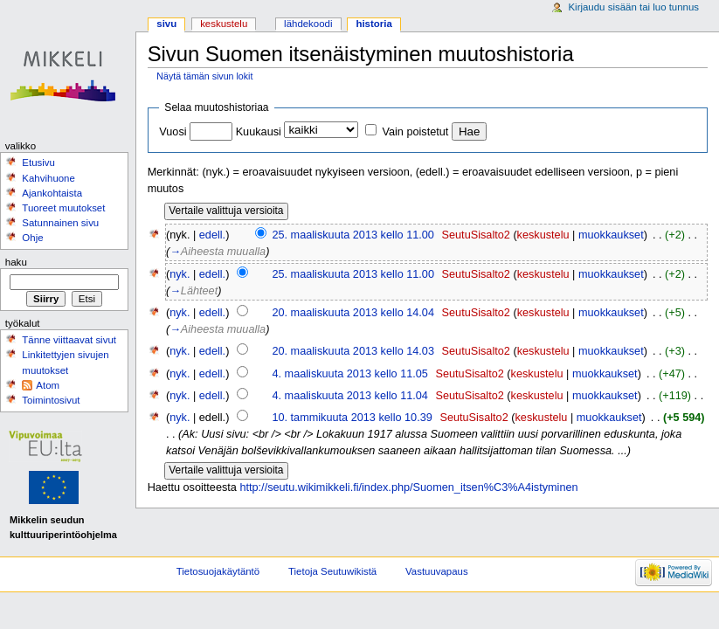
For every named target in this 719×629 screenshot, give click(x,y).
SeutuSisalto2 (476, 235)
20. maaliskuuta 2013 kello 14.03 (353, 351)
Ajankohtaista (52, 193)
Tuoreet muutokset (63, 208)
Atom (47, 385)
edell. (212, 235)
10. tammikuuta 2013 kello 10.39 (352, 417)
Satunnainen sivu (60, 223)
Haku (16, 262)
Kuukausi (258, 132)
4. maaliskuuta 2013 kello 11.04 (349, 396)
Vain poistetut (415, 132)
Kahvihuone (48, 178)
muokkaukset (611, 235)
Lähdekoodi (308, 23)
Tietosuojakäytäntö (217, 571)
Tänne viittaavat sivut (69, 340)
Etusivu (38, 162)
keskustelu (543, 235)
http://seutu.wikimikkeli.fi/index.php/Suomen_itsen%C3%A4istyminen (408, 487)
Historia (373, 23)
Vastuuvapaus (436, 571)
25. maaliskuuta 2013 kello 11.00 (353, 235)
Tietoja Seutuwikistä (332, 571)
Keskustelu (223, 23)
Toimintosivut (51, 400)
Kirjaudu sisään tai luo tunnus (633, 7)
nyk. (179, 274)
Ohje (32, 237)
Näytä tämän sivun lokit (204, 76)
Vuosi (172, 132)
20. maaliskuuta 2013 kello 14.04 (353, 313)
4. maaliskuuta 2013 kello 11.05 (349, 374)
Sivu (166, 23)
